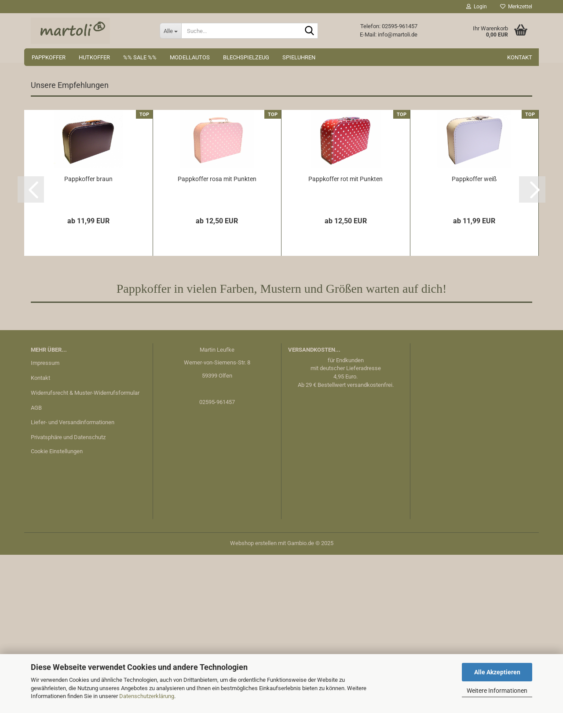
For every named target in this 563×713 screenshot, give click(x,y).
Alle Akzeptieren (497, 672)
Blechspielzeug (246, 57)
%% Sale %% (140, 57)
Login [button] (476, 7)
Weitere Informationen (497, 690)
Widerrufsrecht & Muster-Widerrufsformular (85, 551)
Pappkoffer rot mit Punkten (345, 337)
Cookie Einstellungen (57, 609)
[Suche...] (170, 31)
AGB (36, 566)
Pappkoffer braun (88, 337)
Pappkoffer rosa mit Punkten (217, 337)
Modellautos (190, 57)
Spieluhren (298, 57)
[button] (26, 148)
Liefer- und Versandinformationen (72, 580)
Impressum (45, 521)
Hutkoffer (94, 57)
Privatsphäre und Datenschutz (68, 595)
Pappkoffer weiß (474, 337)
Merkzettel (516, 7)
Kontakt (519, 57)
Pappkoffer (49, 57)
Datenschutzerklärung (146, 696)
